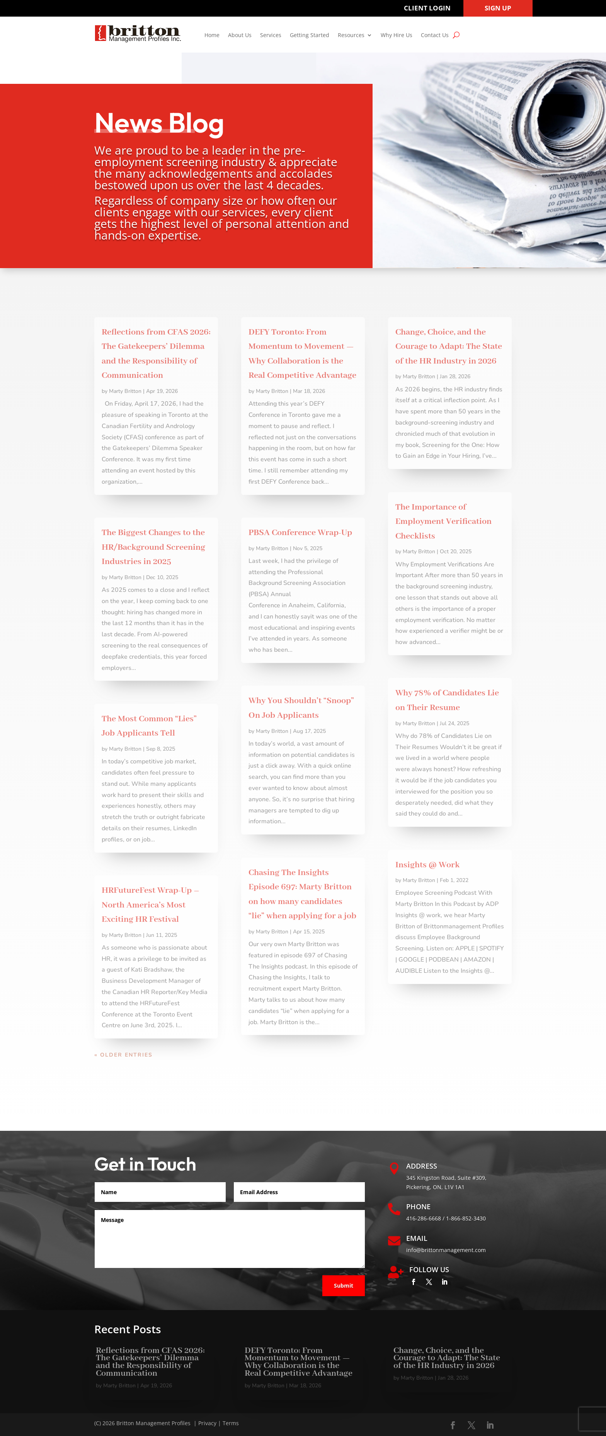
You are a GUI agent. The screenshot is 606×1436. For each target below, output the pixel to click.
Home (212, 35)
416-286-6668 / (426, 1218)
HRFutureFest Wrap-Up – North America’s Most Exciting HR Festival (150, 905)
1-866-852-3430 (466, 1218)
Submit (343, 1285)
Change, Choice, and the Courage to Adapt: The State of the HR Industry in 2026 (448, 347)
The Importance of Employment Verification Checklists (443, 522)
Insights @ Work (427, 865)
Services (270, 35)
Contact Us (435, 35)
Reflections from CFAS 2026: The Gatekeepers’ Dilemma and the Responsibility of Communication (150, 1362)
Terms (231, 1423)
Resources (351, 35)
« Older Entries (123, 1055)
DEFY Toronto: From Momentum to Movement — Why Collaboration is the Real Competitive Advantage (298, 1362)
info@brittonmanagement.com (446, 1250)
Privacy (207, 1423)
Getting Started (309, 35)
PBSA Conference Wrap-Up (300, 532)
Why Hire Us (396, 35)
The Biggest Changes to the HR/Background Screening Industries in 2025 (153, 547)
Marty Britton (125, 391)
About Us (240, 35)
